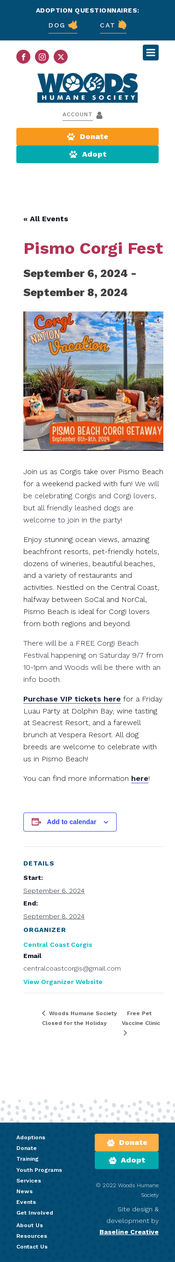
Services (28, 1180)
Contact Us (32, 1246)
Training (27, 1159)
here (139, 778)
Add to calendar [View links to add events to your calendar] (72, 822)
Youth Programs (39, 1170)
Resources (31, 1236)
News (24, 1191)
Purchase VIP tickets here (72, 698)
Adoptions (30, 1137)
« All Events (45, 218)
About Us (29, 1225)
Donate (26, 1148)
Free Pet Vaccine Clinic (141, 1018)
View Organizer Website (63, 981)
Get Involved (34, 1212)
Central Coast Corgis (57, 944)
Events (26, 1202)
